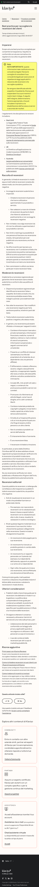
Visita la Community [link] (12, 759)
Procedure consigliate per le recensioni (28, 20)
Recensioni (15, 19)
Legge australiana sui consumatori (19, 161)
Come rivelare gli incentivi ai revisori (16, 673)
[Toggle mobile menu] (35, 8)
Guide (33, 125)
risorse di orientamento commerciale (20, 140)
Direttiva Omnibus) (13, 154)
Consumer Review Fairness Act (18, 135)
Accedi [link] (7, 844)
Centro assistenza (5, 20)
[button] (7, 701)
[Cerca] (28, 2)
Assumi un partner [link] (12, 794)
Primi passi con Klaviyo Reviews (14, 651)
